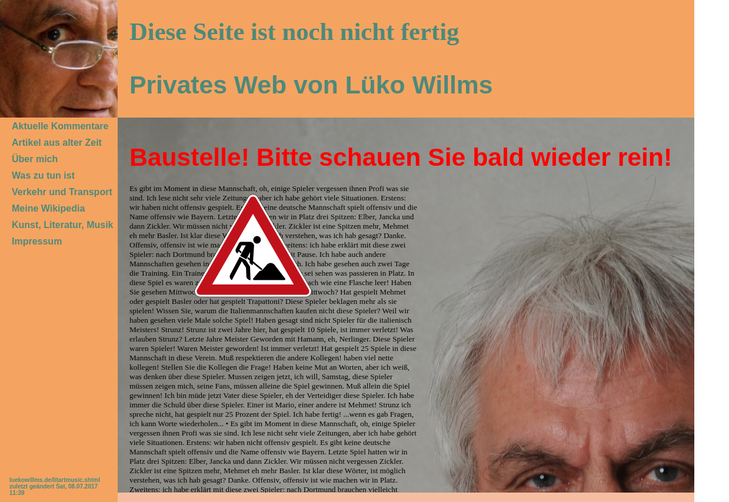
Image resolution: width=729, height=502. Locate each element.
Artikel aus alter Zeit (57, 143)
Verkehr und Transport (62, 192)
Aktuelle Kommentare (60, 126)
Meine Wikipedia (48, 208)
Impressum (37, 241)
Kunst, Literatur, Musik (62, 225)
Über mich (35, 159)
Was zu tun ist (43, 175)
